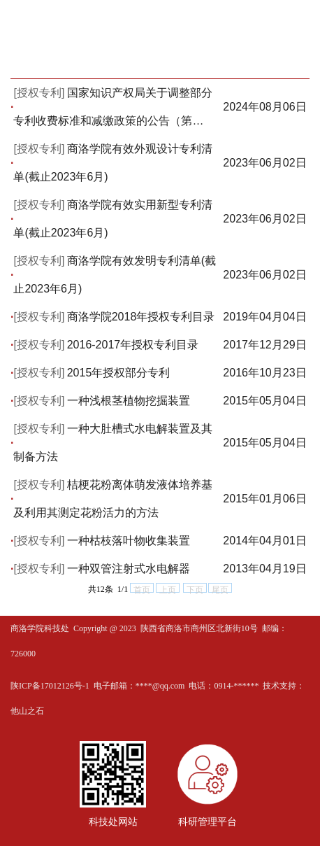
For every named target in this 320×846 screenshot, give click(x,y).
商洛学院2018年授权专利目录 (141, 317)
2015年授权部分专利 (118, 373)
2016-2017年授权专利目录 (133, 345)
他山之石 (27, 711)
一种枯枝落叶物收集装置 (128, 541)
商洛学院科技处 (39, 628)
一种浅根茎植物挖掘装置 (128, 401)
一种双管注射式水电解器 (128, 568)
